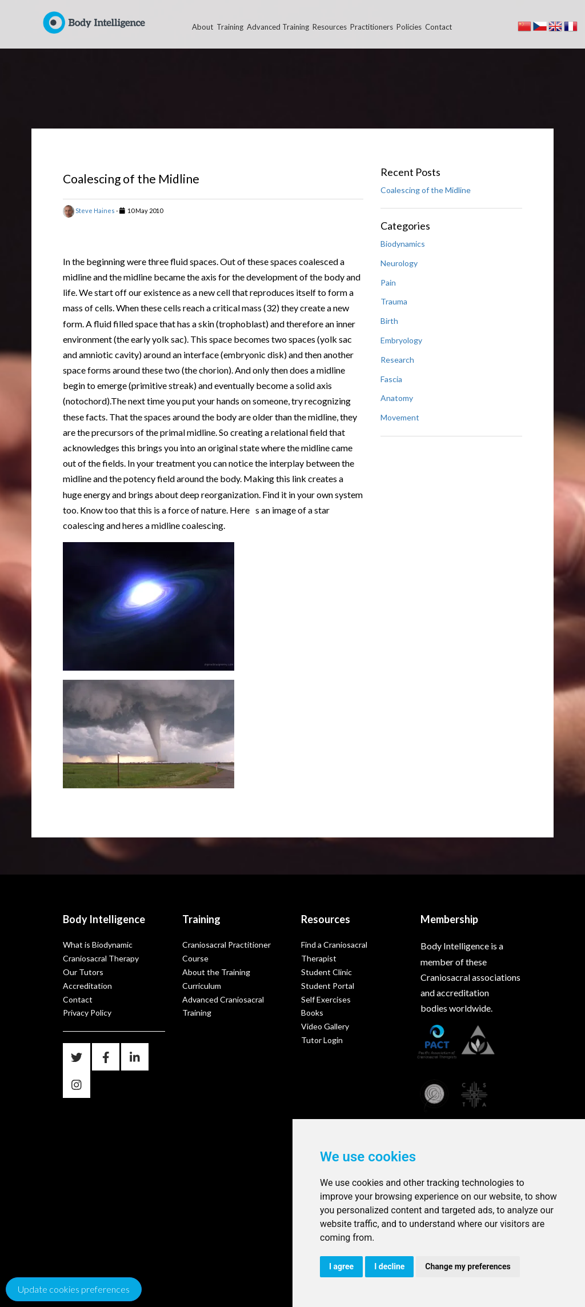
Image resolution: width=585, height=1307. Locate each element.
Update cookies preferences (74, 1289)
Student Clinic (326, 972)
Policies (409, 26)
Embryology (401, 340)
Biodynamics (402, 243)
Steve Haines (89, 210)
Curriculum (201, 986)
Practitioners (371, 26)
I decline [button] (389, 1266)
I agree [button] (341, 1266)
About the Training (216, 972)
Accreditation (87, 986)
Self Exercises (326, 999)
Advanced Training (278, 26)
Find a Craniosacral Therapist (334, 951)
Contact (438, 26)
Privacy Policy (87, 1012)
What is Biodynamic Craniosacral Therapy (101, 951)
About (202, 26)
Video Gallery (325, 1026)
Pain (388, 282)
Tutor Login (322, 1040)
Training (230, 26)
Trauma (393, 301)
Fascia (391, 379)
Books (312, 1012)
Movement (399, 417)
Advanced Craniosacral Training (223, 1006)
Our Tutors (83, 972)
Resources (329, 26)
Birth (389, 321)
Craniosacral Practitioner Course (226, 951)
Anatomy (396, 398)
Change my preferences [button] (467, 1266)
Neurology (399, 263)
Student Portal (327, 986)
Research (397, 359)
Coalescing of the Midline (425, 190)
